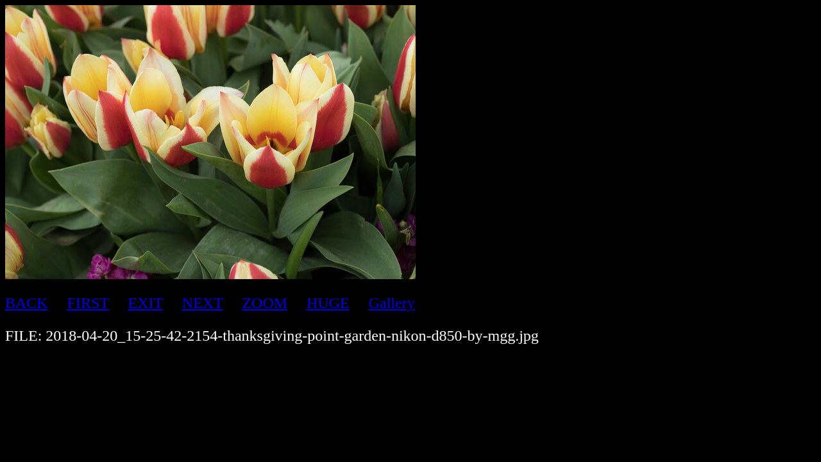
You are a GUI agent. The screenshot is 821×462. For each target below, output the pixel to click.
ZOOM (264, 303)
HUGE (328, 303)
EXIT (145, 303)
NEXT (202, 303)
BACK (26, 303)
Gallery (392, 303)
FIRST (88, 303)
